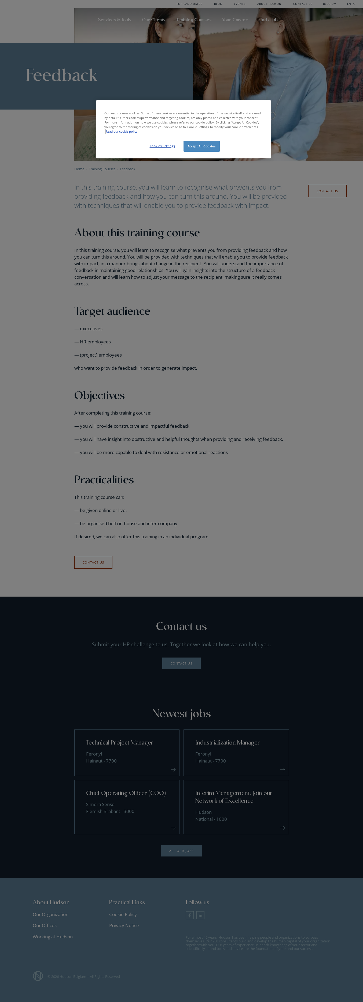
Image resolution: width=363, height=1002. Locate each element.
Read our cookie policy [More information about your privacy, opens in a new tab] (121, 131)
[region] (183, 129)
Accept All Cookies (201, 146)
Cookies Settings (162, 146)
